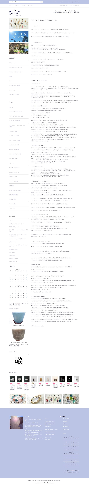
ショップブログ (48, 437)
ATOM (49, 439)
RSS (46, 439)
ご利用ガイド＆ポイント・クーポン (17, 223)
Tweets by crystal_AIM (14, 308)
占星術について (12, 242)
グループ (22, 5)
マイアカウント (66, 418)
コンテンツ (29, 5)
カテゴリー (16, 5)
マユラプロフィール (13, 258)
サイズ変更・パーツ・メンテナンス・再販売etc (18, 230)
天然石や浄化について (14, 226)
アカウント (54, 1)
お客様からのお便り (13, 249)
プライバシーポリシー (50, 431)
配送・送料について (49, 424)
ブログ (71, 5)
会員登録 (61, 1)
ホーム (10, 5)
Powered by (44, 483)
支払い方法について (49, 421)
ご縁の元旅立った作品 (37, 271)
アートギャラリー (13, 261)
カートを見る (66, 426)
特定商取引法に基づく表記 (51, 429)
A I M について (12, 220)
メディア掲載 (12, 255)
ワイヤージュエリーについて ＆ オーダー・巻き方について (18, 235)
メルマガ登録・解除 (63, 5)
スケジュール (12, 252)
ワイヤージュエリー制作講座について (17, 239)
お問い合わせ (76, 5)
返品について (48, 426)
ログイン (68, 1)
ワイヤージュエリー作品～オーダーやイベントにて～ (18, 245)
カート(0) (76, 1)
